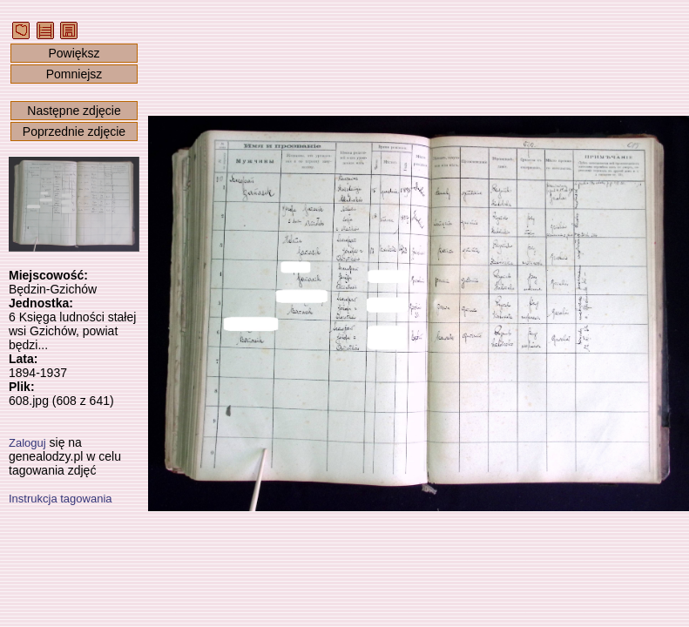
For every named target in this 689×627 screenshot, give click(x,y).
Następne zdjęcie (73, 111)
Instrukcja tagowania (60, 498)
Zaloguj (27, 442)
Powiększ (73, 53)
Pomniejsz (74, 74)
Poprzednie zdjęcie (74, 131)
